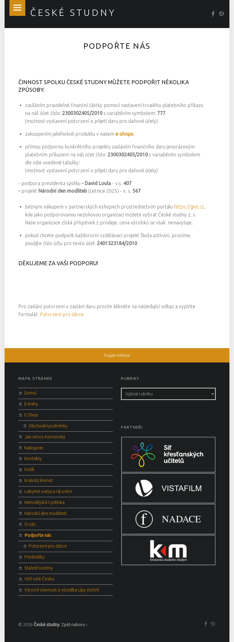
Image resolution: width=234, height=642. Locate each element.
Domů (30, 393)
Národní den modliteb (45, 513)
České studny (46, 624)
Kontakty (33, 458)
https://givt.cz (189, 206)
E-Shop (31, 414)
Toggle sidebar (117, 355)
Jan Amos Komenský (44, 436)
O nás (30, 524)
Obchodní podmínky (48, 425)
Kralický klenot (38, 480)
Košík (29, 469)
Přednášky (34, 557)
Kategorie (33, 447)
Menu (17, 8)
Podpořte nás (37, 535)
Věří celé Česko (39, 578)
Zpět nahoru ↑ (74, 624)
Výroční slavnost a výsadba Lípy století (61, 589)
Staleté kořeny (38, 567)
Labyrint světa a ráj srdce (48, 491)
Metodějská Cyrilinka (44, 502)
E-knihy (31, 403)
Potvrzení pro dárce (62, 314)
